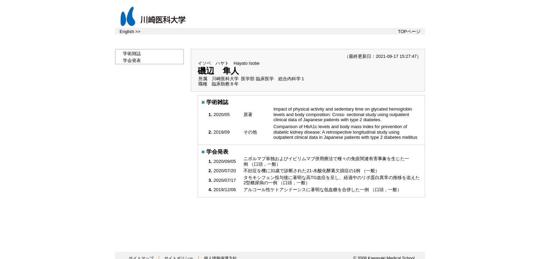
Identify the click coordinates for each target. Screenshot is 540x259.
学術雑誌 (132, 53)
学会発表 (132, 60)
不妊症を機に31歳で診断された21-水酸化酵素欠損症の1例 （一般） (312, 170)
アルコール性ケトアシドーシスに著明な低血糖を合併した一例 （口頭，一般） (323, 189)
